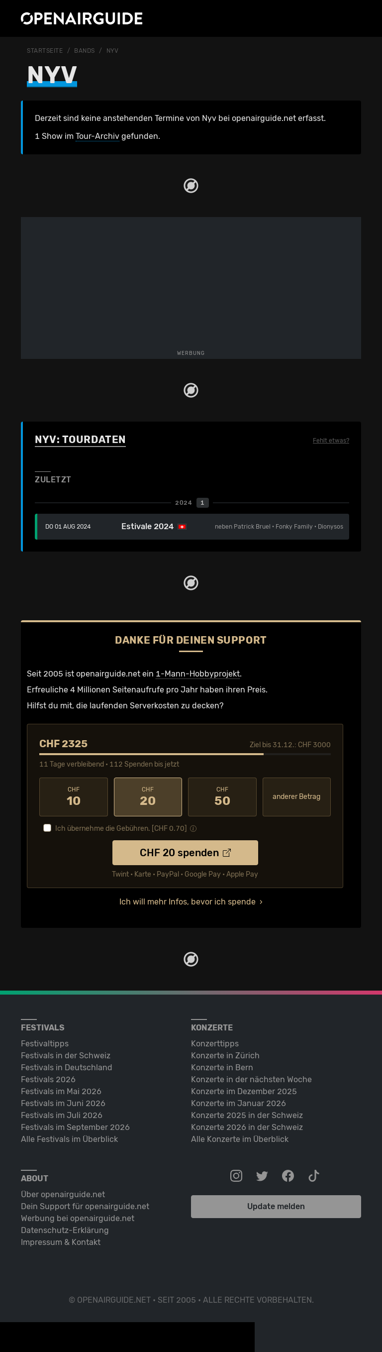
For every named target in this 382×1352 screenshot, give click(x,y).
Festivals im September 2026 (75, 1127)
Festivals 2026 (48, 1079)
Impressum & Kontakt (60, 1242)
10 (73, 797)
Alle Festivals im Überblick (69, 1139)
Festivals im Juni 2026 (63, 1103)
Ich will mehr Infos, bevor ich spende (187, 901)
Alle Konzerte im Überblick (239, 1139)
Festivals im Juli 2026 (61, 1115)
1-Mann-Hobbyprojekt (198, 673)
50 (222, 797)
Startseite (45, 50)
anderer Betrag (296, 796)
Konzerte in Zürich (225, 1055)
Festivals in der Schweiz (65, 1055)
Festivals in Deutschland (66, 1067)
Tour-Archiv (97, 136)
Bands (84, 50)
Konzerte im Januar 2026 (238, 1103)
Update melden (276, 1206)
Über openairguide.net (63, 1194)
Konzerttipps (215, 1043)
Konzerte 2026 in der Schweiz (247, 1127)
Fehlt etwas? (331, 441)
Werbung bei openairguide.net (77, 1218)
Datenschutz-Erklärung (65, 1230)
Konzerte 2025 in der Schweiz (247, 1115)
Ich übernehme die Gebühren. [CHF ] (121, 828)
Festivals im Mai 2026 (61, 1091)
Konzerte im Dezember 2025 (244, 1091)
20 (148, 797)
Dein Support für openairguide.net (85, 1206)
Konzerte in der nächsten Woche (251, 1079)
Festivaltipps (45, 1043)
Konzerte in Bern (222, 1067)
